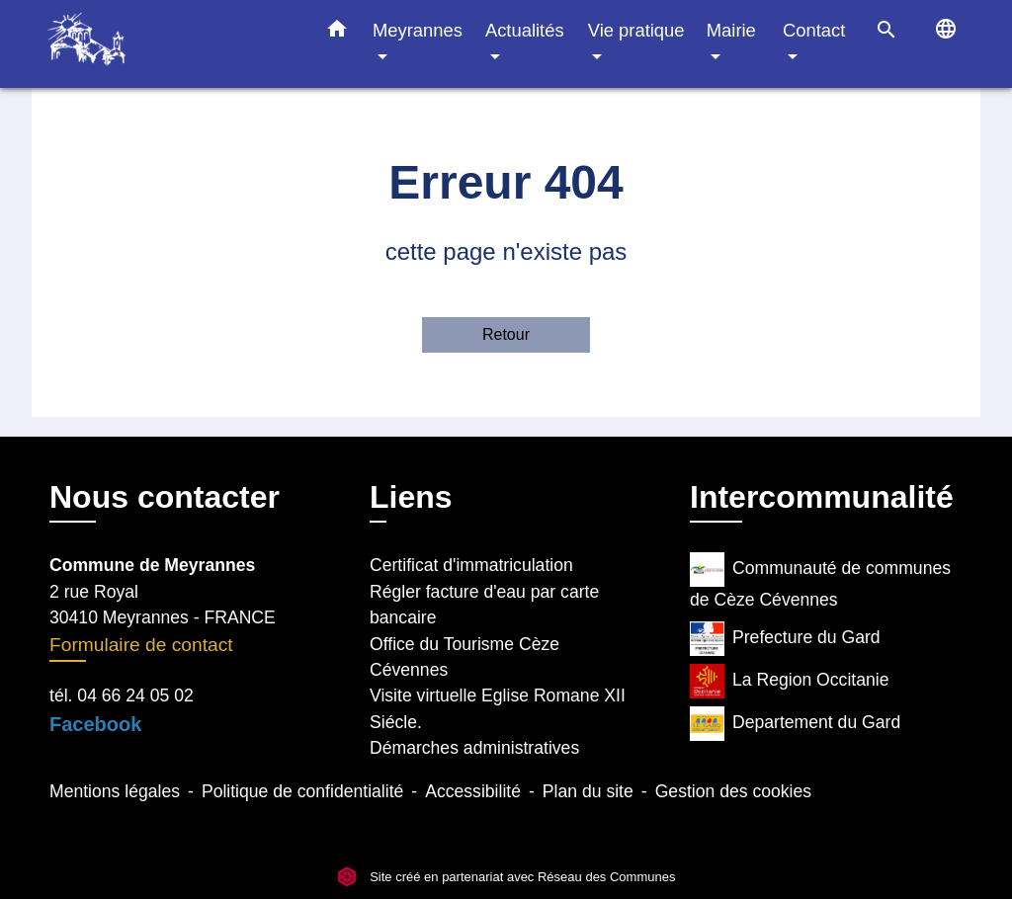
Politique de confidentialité (302, 791)
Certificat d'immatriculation (471, 565)
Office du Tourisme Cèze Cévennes (464, 657)
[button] (337, 32)
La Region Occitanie (789, 681)
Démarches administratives (474, 748)
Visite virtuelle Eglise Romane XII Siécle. (498, 708)
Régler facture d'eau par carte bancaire (484, 604)
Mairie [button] (731, 30)
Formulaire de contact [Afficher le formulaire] (141, 644)
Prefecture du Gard (785, 638)
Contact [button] (814, 30)
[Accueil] (170, 44)
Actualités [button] (524, 30)
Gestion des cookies (733, 791)
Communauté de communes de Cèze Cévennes (820, 581)
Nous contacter (164, 497)
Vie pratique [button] (636, 30)
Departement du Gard (795, 723)
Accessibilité (473, 791)
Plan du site (588, 791)
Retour (506, 334)
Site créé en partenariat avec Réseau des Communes (506, 876)
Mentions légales (114, 791)
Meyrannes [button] (418, 30)
